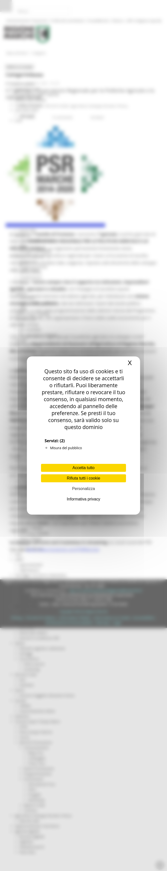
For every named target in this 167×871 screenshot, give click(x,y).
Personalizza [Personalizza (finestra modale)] (83, 489)
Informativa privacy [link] (83, 499)
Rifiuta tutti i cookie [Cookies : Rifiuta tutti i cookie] (83, 478)
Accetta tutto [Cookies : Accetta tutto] (84, 468)
